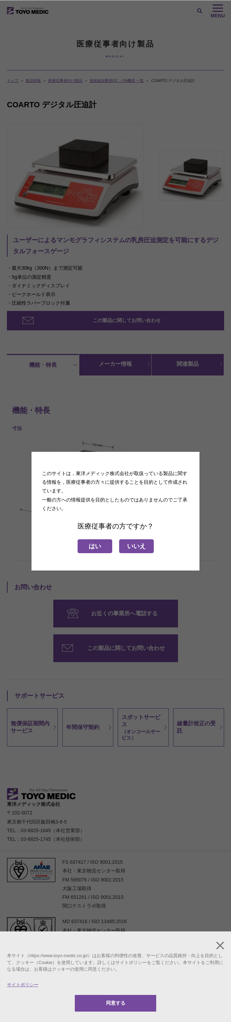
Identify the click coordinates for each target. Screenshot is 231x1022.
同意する (115, 1003)
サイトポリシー (22, 984)
